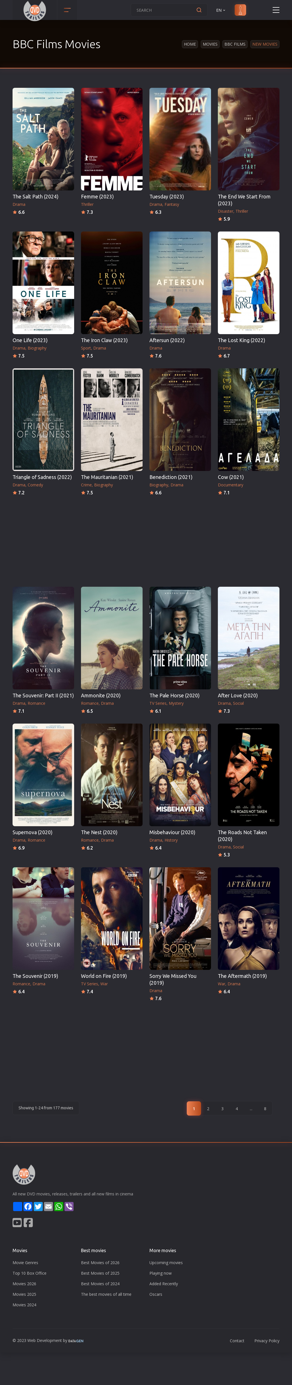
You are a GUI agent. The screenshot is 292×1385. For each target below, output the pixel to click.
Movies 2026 (24, 1283)
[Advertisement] (146, 539)
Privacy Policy (266, 1340)
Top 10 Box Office (29, 1273)
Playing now (160, 1273)
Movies (210, 44)
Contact (237, 1340)
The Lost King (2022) (241, 340)
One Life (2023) (30, 340)
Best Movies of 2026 (100, 1262)
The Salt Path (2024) (35, 196)
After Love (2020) (238, 695)
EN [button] (221, 10)
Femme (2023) (97, 196)
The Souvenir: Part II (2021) (43, 695)
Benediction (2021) (170, 477)
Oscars (155, 1294)
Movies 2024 (24, 1304)
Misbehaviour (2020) (172, 832)
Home (190, 44)
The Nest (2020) (99, 832)
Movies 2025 (24, 1294)
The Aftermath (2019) (242, 976)
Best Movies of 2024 (100, 1283)
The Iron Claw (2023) (104, 340)
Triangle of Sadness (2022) (42, 477)
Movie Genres (25, 1262)
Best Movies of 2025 (100, 1273)
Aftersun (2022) (167, 340)
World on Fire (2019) (104, 976)
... (251, 1108)
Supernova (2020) (32, 832)
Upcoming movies (166, 1262)
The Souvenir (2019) (35, 976)
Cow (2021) (231, 477)
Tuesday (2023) (166, 196)
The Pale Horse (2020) (174, 695)
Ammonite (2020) (101, 695)
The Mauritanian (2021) (107, 477)
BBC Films (235, 44)
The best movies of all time (106, 1294)
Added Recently (163, 1283)
